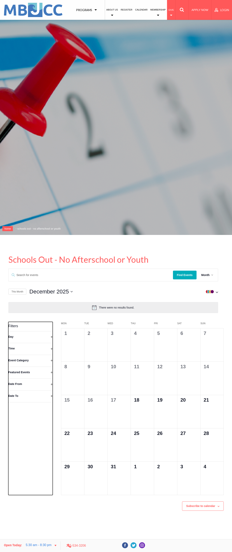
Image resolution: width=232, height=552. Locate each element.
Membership (158, 10)
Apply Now (200, 10)
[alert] (116, 307)
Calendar (141, 10)
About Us (112, 10)
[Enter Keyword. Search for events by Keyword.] (94, 275)
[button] (216, 291)
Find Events (190, 275)
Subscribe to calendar (200, 503)
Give (171, 10)
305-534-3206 (192, 545)
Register (126, 10)
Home (7, 228)
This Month (17, 291)
